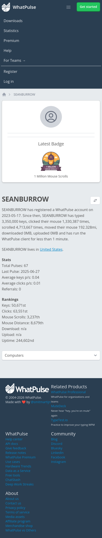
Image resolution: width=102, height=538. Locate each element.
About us (12, 499)
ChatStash (12, 480)
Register (10, 71)
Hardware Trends (18, 466)
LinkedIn (57, 453)
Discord (56, 443)
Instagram (58, 462)
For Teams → (15, 60)
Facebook (58, 457)
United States (51, 249)
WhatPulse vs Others (20, 530)
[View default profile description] (95, 201)
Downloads (13, 20)
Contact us (13, 503)
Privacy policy (15, 508)
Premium (11, 40)
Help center (14, 439)
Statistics (11, 30)
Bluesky (56, 448)
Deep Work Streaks (19, 484)
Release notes (15, 453)
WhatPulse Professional (68, 392)
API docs (11, 443)
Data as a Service (17, 471)
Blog (54, 439)
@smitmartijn (41, 402)
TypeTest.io (59, 420)
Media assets (15, 517)
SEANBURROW (24, 94)
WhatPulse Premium (20, 457)
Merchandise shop (19, 526)
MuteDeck (58, 406)
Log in (9, 81)
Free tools (12, 475)
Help (8, 50)
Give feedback (15, 448)
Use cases (12, 462)
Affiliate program (17, 521)
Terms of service (17, 512)
